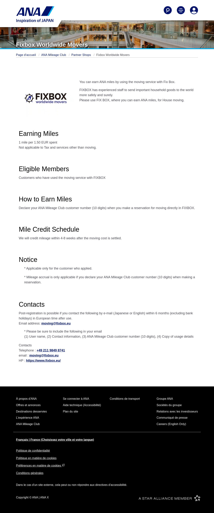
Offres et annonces (28, 405)
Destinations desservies (31, 411)
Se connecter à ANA (76, 398)
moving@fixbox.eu (56, 323)
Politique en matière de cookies (36, 458)
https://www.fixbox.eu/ (43, 360)
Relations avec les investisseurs (177, 411)
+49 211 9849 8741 (51, 350)
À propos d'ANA (26, 398)
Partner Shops (81, 54)
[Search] (168, 10)
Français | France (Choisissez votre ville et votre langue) (55, 439)
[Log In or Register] (194, 10)
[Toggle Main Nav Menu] (181, 10)
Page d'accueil (26, 54)
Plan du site (70, 411)
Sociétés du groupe (169, 405)
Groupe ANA (165, 398)
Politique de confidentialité (33, 450)
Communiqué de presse (172, 417)
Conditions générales (29, 473)
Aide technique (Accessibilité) (82, 405)
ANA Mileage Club (54, 54)
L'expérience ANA (27, 417)
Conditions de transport (125, 398)
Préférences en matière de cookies (40, 465)
